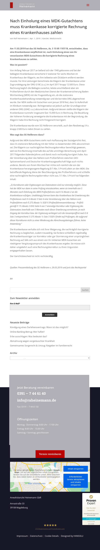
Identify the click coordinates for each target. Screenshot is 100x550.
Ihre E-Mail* (15, 304)
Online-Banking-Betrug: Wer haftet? (27, 331)
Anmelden (49, 315)
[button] (88, 6)
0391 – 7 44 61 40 (31, 393)
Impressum (22, 536)
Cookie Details (52, 536)
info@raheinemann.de (36, 400)
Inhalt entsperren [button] (75, 469)
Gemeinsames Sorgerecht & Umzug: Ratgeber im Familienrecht (41, 345)
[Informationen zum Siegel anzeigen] (91, 522)
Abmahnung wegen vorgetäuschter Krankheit (32, 341)
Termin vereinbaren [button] (50, 454)
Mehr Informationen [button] (37, 483)
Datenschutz (36, 536)
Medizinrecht (55, 38)
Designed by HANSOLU (72, 536)
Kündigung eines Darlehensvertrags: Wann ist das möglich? (39, 327)
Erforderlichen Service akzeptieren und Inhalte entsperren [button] (75, 480)
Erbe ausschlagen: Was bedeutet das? (28, 336)
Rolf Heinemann (21, 38)
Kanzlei (45, 38)
